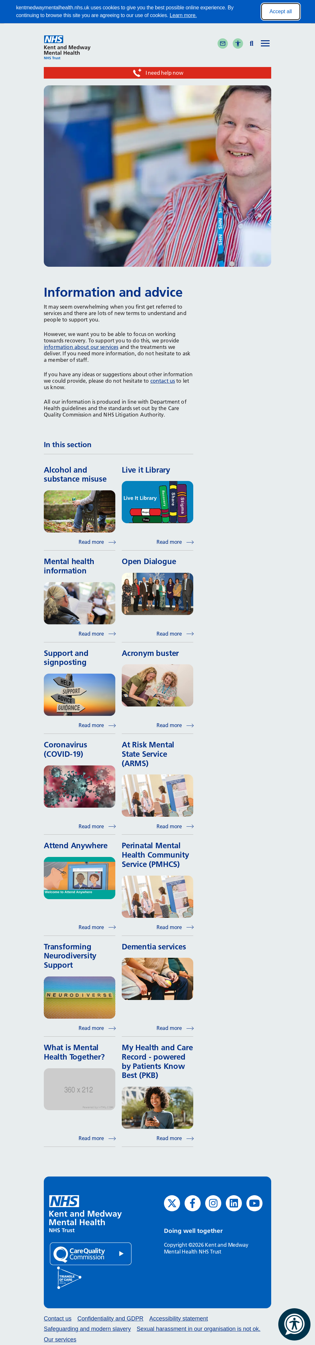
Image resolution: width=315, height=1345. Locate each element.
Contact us (58, 1318)
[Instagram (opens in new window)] (213, 1203)
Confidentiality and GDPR (110, 1318)
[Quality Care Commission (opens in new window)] (90, 1253)
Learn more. (183, 15)
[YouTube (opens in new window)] (254, 1203)
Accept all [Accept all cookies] (281, 11)
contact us (162, 381)
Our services (60, 1339)
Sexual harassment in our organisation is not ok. (198, 1329)
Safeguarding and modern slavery (87, 1329)
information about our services (81, 347)
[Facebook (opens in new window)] (193, 1203)
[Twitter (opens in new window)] (172, 1203)
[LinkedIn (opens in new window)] (234, 1203)
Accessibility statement (178, 1318)
